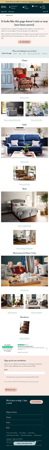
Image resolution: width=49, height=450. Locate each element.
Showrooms (11, 11)
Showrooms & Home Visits (33, 53)
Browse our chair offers (36, 120)
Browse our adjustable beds (24, 226)
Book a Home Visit (12, 312)
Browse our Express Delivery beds (25, 248)
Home (2, 15)
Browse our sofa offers (24, 184)
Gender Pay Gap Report (26, 435)
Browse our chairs (24, 97)
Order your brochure (24, 338)
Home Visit (4, 11)
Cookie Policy (31, 433)
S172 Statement (38, 435)
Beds (24, 53)
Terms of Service (32, 381)
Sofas (20, 53)
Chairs (15, 53)
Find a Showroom (24, 290)
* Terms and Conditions (11, 433)
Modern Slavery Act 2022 (12, 435)
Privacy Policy (25, 381)
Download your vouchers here (36, 2)
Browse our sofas (25, 161)
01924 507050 (24, 42)
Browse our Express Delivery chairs (12, 120)
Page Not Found (9, 15)
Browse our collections (36, 312)
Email (5, 370)
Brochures (44, 53)
